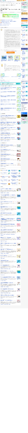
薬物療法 (4, 199)
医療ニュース (5, 89)
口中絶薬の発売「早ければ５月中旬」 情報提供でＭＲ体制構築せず (8, 21)
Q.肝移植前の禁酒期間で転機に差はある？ (6, 154)
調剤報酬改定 (2, 253)
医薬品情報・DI (2, 304)
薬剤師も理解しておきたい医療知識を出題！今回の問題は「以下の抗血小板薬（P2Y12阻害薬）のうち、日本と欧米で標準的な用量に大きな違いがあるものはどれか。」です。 (8, 215)
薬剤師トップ (1, 1)
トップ (1, 3)
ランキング (4, 3)
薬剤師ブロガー (2, 89)
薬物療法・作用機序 (9, 125)
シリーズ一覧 (7, 3)
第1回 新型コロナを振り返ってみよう (5, 22)
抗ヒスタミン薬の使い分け (4, 255)
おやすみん (11, 255)
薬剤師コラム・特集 (4, 1)
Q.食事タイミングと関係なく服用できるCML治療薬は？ (7, 295)
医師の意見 (2, 199)
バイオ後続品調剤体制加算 (24, 107)
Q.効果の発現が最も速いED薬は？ (5, 260)
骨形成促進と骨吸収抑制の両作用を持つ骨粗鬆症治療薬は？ (8, 224)
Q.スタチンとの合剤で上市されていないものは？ (7, 201)
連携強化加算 (2, 235)
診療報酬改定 (17, 3)
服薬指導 (19, 3)
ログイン (26, 0)
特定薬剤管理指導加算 (13, 234)
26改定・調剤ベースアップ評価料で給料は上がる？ (7, 249)
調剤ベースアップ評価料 (3, 234)
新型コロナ (5, 125)
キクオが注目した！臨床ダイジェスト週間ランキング (11, 1)
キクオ (11, 88)
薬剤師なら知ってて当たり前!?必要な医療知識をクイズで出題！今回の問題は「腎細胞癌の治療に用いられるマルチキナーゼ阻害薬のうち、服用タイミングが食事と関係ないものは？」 (8, 245)
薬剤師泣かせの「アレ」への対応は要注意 (6, 237)
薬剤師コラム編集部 (6, 116)
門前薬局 (22, 109)
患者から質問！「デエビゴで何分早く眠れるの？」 (7, 300)
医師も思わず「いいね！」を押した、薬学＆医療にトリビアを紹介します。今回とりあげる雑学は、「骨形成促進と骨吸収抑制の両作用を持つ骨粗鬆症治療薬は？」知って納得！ (8, 226)
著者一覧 (9, 3)
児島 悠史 (13, 265)
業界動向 (5, 253)
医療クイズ (14, 3)
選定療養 (11, 3)
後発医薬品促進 (5, 135)
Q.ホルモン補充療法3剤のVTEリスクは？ (6, 149)
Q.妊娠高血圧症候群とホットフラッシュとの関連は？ (7, 163)
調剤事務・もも (2, 283)
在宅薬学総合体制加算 (8, 234)
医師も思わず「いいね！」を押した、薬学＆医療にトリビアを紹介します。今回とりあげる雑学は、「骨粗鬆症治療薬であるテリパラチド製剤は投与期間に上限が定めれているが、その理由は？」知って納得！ (8, 279)
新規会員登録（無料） (10, 52)
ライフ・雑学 (2, 227)
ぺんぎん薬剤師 (8, 128)
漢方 (26, 109)
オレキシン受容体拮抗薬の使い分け (5, 265)
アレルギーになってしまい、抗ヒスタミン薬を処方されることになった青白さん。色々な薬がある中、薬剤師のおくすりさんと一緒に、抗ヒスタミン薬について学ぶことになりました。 (8, 257)
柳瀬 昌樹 (1, 202)
